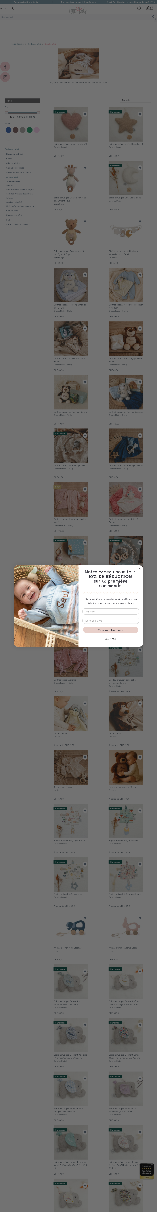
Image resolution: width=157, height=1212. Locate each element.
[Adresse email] (110, 621)
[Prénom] (110, 611)
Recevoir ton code (110, 630)
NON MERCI (111, 639)
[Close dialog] (139, 568)
